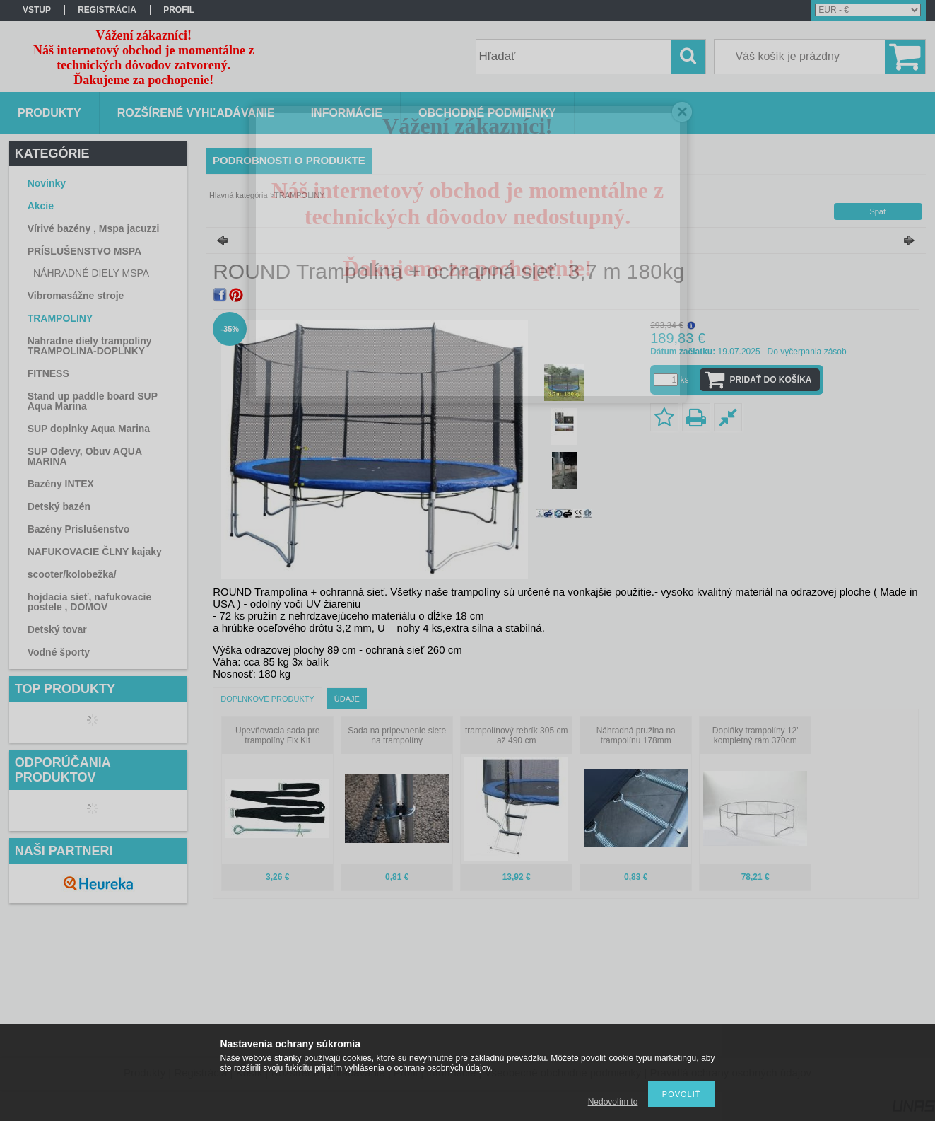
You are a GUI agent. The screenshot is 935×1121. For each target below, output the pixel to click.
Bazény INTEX (61, 483)
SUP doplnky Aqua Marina (89, 428)
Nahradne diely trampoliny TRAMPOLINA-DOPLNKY (90, 345)
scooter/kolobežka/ (72, 574)
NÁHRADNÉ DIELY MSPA (91, 273)
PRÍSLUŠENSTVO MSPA (85, 251)
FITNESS (48, 373)
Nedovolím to (613, 1102)
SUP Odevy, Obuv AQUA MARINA (85, 456)
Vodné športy (59, 652)
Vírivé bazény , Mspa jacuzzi (94, 228)
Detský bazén (59, 506)
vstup (37, 10)
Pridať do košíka (771, 380)
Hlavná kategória (238, 195)
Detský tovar (57, 629)
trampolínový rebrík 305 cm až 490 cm (516, 735)
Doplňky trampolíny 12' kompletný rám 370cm (755, 735)
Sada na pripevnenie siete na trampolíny (397, 735)
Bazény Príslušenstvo (79, 529)
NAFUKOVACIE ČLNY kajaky (95, 551)
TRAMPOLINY (60, 318)
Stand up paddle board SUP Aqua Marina (93, 401)
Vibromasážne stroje (76, 295)
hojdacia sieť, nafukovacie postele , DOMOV (90, 601)
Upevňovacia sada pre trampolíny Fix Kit (277, 735)
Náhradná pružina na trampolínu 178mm (636, 735)
